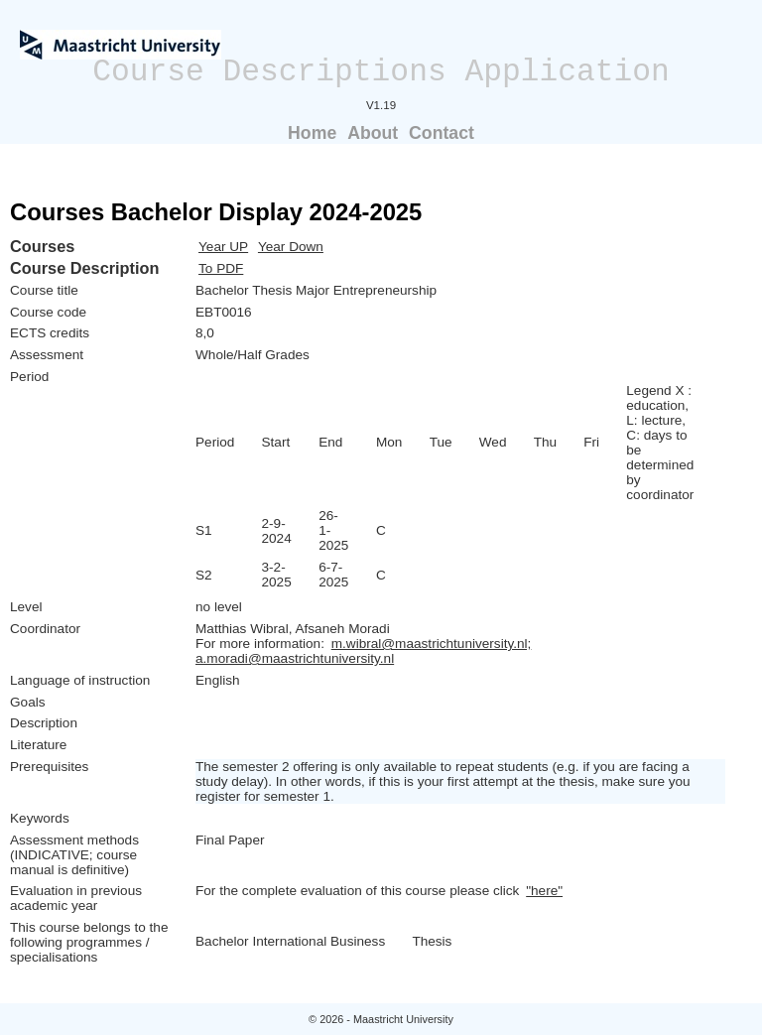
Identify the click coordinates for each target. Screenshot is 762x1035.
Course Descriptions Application (381, 72)
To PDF (220, 268)
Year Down (290, 246)
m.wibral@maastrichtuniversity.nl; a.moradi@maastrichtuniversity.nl (363, 651)
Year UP (223, 246)
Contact (441, 133)
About (372, 133)
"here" (544, 890)
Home (312, 133)
